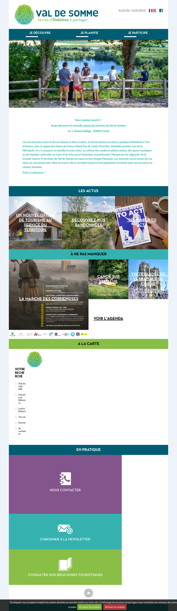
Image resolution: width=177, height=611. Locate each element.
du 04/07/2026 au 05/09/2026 (148, 292)
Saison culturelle (138, 574)
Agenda (132, 568)
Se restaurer (22, 431)
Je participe (138, 33)
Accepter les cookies (89, 607)
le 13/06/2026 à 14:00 (108, 294)
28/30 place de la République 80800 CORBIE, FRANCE (30, 579)
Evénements (134, 571)
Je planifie (89, 33)
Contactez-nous (24, 574)
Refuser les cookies (115, 607)
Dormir (22, 422)
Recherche (134, 592)
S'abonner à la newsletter (128, 483)
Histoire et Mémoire (22, 398)
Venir (93, 592)
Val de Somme (67, 13)
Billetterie (134, 580)
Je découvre (40, 33)
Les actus (96, 565)
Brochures (134, 564)
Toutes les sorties (138, 577)
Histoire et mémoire (102, 579)
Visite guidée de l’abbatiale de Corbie (148, 279)
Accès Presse (139, 10)
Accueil (95, 561)
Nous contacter (49, 500)
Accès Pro (124, 10)
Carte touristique (102, 569)
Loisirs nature (99, 582)
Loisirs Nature (22, 410)
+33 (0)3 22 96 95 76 (29, 583)
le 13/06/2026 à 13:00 (49, 334)
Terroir (22, 417)
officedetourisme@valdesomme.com (35, 589)
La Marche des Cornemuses (48, 299)
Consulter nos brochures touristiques (128, 525)
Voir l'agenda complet (108, 328)
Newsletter (135, 588)
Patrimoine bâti (21, 386)
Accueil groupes (137, 561)
